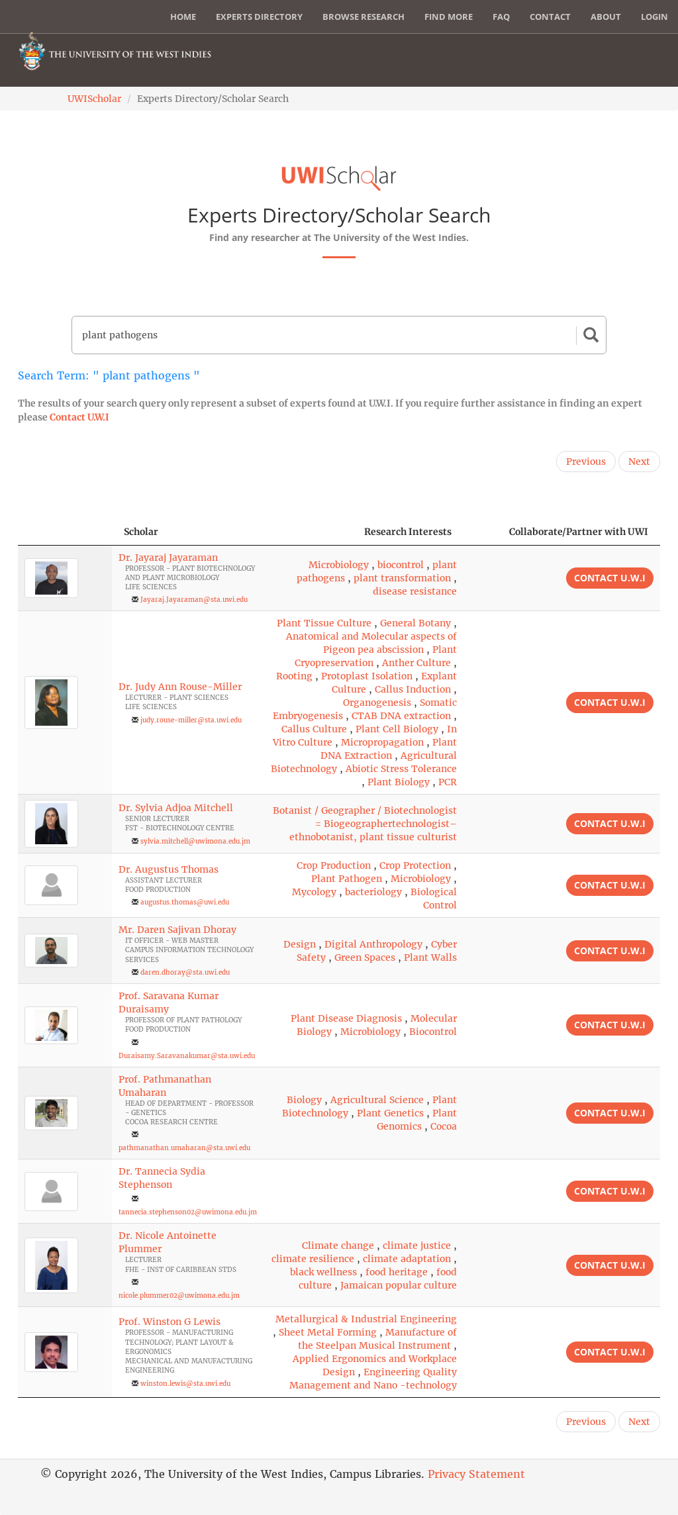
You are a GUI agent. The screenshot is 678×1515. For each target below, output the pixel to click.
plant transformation (402, 578)
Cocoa (443, 1126)
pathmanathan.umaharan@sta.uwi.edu (184, 1148)
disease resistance (415, 591)
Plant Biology (398, 782)
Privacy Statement (476, 1474)
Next (639, 461)
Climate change (338, 1245)
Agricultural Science (377, 1100)
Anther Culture (416, 663)
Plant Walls (430, 957)
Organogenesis (377, 703)
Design (299, 944)
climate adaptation (407, 1259)
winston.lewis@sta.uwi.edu (185, 1383)
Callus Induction (413, 689)
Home (183, 17)
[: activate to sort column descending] (65, 532)
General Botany (415, 623)
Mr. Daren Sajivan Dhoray (177, 930)
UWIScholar (94, 99)
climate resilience (312, 1259)
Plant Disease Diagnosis (346, 1018)
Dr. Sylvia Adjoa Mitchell (176, 808)
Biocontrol (433, 1032)
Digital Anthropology (373, 944)
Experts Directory (259, 17)
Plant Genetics (390, 1113)
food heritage (396, 1272)
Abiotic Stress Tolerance (401, 769)
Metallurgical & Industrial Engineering (366, 1319)
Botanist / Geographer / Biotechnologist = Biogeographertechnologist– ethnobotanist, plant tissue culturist (365, 824)
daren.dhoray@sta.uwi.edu (185, 972)
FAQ (501, 17)
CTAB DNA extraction (401, 716)
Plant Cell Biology (397, 729)
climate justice (417, 1245)
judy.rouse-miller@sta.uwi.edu (191, 720)
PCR (447, 782)
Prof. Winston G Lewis (169, 1322)
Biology (304, 1100)
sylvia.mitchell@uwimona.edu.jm (195, 841)
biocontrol (400, 565)
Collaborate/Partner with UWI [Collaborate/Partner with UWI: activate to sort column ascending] (578, 532)
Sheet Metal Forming (328, 1332)
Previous (586, 461)
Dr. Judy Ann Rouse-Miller (180, 687)
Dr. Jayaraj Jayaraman (168, 557)
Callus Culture (314, 729)
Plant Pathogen (346, 879)
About (606, 17)
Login (654, 17)
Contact (550, 17)
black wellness (323, 1272)
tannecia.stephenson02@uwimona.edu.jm (188, 1212)
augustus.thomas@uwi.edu (184, 902)
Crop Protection (415, 865)
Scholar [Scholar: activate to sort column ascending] (141, 532)
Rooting (294, 676)
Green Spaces (364, 957)
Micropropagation (382, 742)
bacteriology (373, 892)
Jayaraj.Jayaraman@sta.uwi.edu (194, 599)
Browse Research (363, 17)
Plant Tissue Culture (324, 623)
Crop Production (334, 865)
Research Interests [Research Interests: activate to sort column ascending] (408, 532)
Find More (448, 17)
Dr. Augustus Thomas (168, 869)
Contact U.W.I (79, 417)
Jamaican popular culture (398, 1285)
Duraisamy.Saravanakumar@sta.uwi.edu (187, 1055)
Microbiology (339, 565)
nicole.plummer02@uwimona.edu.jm (179, 1295)
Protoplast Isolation (366, 676)
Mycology (314, 892)
